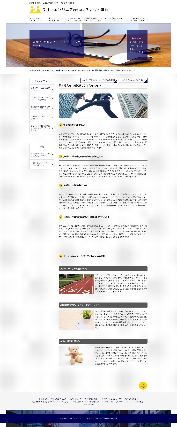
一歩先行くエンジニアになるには (115, 19)
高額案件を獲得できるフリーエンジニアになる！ (95, 19)
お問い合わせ (88, 404)
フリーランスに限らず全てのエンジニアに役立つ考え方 (135, 19)
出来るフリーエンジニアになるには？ (54, 19)
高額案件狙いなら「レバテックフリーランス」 (40, 155)
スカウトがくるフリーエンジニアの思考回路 (73, 19)
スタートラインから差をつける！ (75, 269)
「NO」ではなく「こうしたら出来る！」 (40, 164)
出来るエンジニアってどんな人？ (37, 19)
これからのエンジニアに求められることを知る (136, 43)
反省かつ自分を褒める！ (71, 341)
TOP (143, 387)
